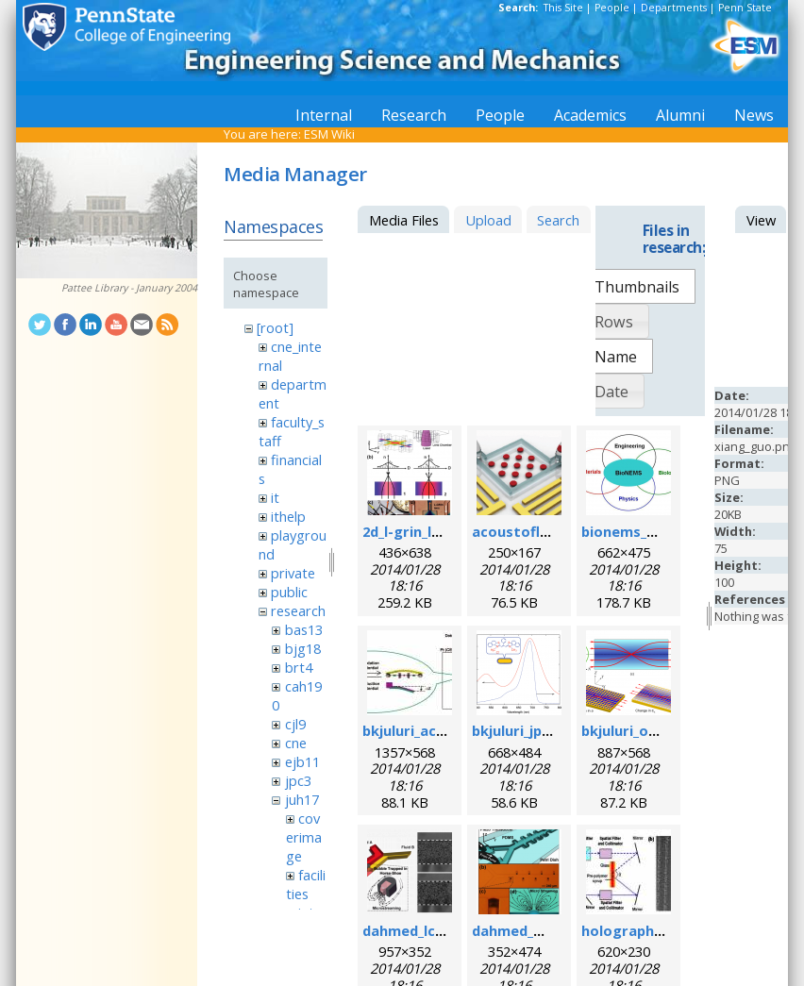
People (612, 7)
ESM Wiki (329, 133)
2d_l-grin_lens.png (424, 531)
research (298, 610)
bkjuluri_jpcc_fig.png (541, 730)
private (293, 572)
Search (558, 219)
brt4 (298, 667)
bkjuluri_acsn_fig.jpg (432, 730)
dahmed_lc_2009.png (431, 930)
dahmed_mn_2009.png (546, 930)
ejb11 (302, 761)
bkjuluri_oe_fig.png (646, 730)
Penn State (745, 7)
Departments (674, 7)
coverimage (304, 837)
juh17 (302, 799)
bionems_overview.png (661, 531)
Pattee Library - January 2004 (129, 287)
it (275, 497)
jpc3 (298, 780)
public (289, 591)
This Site (563, 7)
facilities (306, 884)
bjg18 (303, 648)
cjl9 (295, 723)
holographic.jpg (636, 930)
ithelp (288, 516)
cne (296, 742)
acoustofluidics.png (541, 531)
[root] (275, 327)
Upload (488, 219)
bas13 (304, 629)
